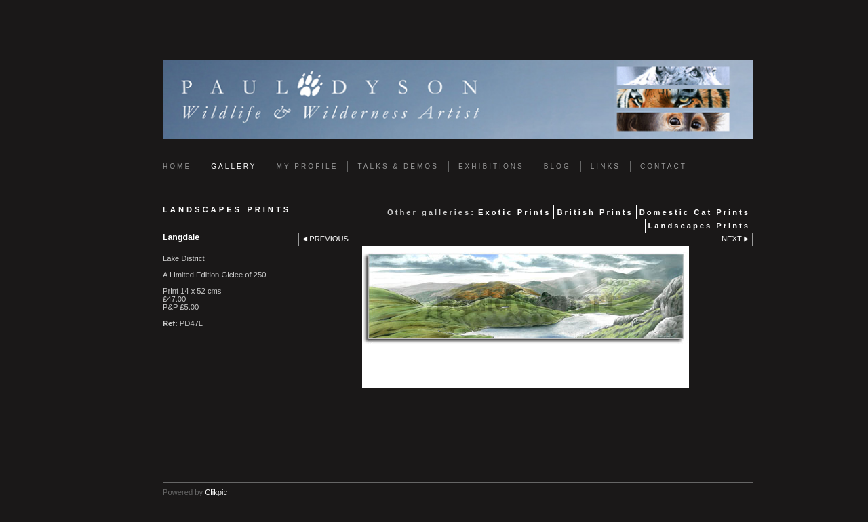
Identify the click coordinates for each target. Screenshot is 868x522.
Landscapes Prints (699, 226)
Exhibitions (491, 166)
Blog (557, 166)
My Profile (307, 166)
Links (605, 166)
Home (177, 166)
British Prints (595, 212)
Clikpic (216, 492)
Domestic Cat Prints (694, 212)
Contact (663, 166)
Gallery (233, 166)
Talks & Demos (397, 166)
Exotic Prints (514, 212)
